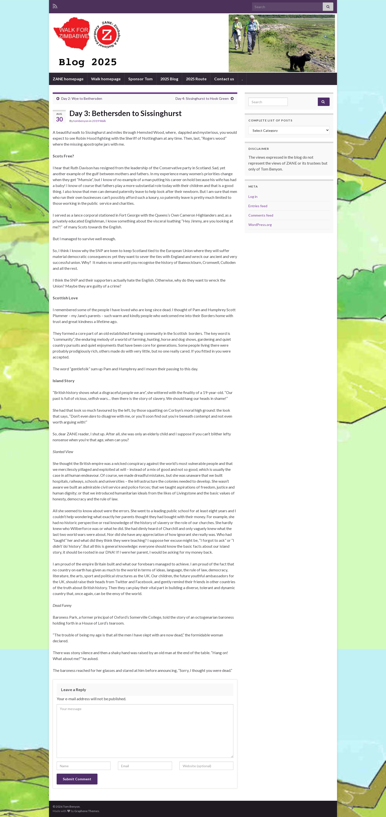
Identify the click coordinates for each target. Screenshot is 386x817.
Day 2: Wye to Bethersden (81, 98)
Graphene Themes (86, 811)
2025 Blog (169, 78)
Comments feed (260, 215)
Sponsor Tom (140, 78)
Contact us (224, 78)
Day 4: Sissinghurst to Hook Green (202, 98)
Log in (252, 196)
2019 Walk (99, 121)
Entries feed (257, 206)
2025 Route (196, 78)
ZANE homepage (68, 78)
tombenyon (81, 121)
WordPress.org (260, 224)
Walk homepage (106, 78)
